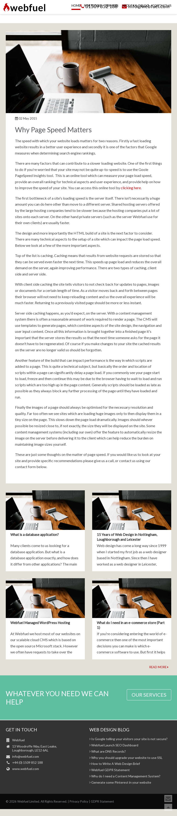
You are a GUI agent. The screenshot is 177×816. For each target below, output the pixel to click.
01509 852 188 (98, 6)
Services (111, 15)
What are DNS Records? (107, 751)
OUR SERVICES (149, 695)
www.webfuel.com (25, 769)
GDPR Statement (102, 801)
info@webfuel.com (145, 6)
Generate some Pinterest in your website (120, 782)
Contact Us (161, 15)
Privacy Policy (79, 801)
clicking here (131, 187)
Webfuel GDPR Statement (109, 770)
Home (75, 15)
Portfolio (92, 15)
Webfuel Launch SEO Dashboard (113, 745)
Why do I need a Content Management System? (124, 776)
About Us (129, 15)
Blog (145, 15)
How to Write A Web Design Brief (114, 764)
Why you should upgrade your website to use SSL (125, 758)
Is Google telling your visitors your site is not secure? (128, 739)
